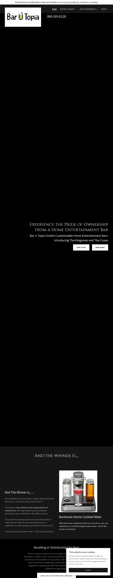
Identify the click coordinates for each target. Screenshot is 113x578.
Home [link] (54, 9)
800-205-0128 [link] (56, 16)
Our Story (81, 247)
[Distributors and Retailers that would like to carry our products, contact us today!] (56, 2)
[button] (68, 9)
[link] (23, 8)
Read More (100, 247)
